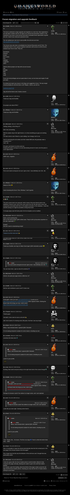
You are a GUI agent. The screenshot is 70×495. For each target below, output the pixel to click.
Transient (53, 316)
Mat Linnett (53, 128)
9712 (56, 119)
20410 (56, 253)
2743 (56, 237)
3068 (56, 33)
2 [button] (63, 23)
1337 (56, 372)
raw (52, 235)
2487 (56, 130)
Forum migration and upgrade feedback (19, 19)
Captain (53, 251)
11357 (56, 318)
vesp (52, 370)
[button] (67, 23)
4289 (56, 163)
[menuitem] (12, 12)
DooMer (53, 31)
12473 (56, 103)
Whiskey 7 (53, 117)
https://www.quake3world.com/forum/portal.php (15, 301)
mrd (52, 161)
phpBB (30, 485)
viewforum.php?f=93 (8, 88)
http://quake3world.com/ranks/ (11, 42)
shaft (52, 101)
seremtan (53, 337)
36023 (56, 339)
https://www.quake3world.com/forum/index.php (15, 304)
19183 (56, 330)
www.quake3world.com (24, 299)
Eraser (52, 328)
